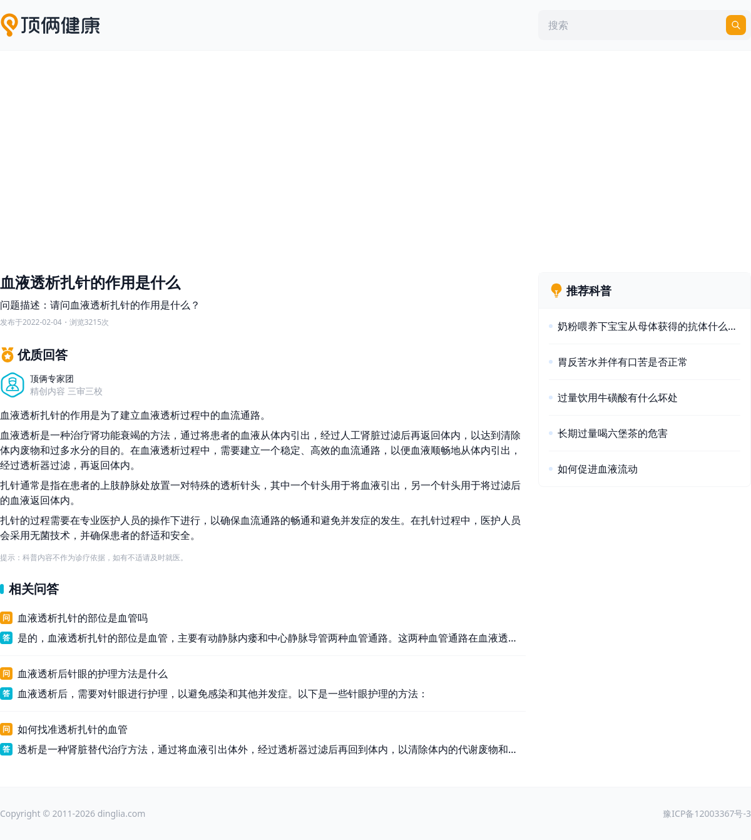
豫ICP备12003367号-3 (707, 813)
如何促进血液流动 (598, 469)
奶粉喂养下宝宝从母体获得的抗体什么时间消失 (649, 326)
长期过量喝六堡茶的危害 (613, 433)
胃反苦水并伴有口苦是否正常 (623, 362)
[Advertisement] (375, 158)
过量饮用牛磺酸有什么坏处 (618, 397)
